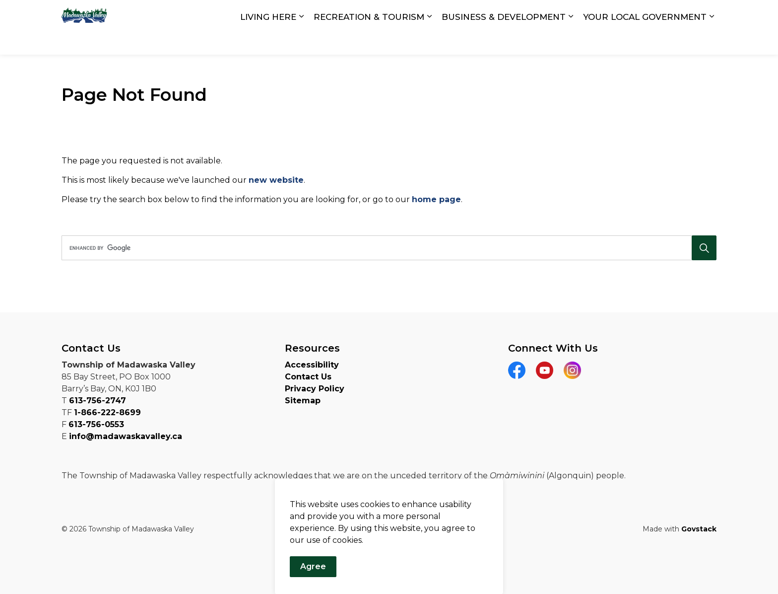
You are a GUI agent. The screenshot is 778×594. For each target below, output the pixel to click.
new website (276, 180)
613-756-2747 (97, 400)
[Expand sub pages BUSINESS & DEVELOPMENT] (571, 41)
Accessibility (312, 365)
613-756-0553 (96, 424)
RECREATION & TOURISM (369, 41)
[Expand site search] (706, 13)
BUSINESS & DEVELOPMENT (504, 41)
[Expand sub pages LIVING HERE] (301, 41)
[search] (386, 247)
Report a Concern (654, 13)
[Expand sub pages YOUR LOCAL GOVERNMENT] (711, 41)
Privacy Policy (314, 388)
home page (436, 199)
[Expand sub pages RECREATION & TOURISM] (429, 41)
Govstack (698, 528)
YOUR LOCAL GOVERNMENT (645, 41)
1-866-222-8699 (107, 412)
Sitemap (303, 400)
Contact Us (589, 13)
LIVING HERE (268, 41)
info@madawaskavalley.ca (125, 436)
